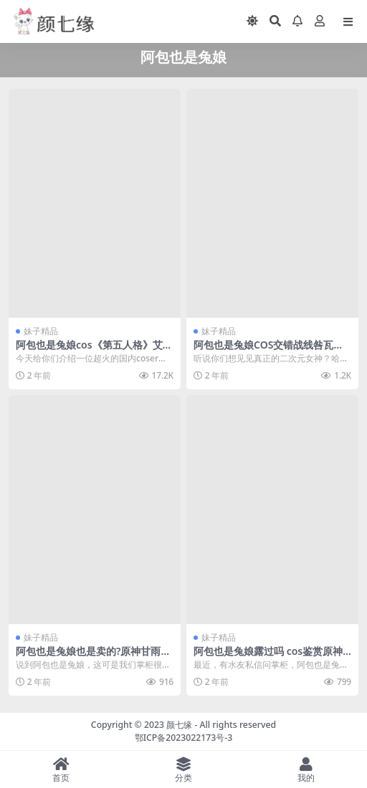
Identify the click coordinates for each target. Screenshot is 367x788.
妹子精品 (41, 331)
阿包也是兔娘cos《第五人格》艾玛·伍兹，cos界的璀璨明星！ (94, 351)
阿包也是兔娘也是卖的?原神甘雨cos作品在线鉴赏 (94, 657)
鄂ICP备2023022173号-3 (184, 737)
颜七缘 (180, 725)
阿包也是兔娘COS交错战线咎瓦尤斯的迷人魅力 (268, 351)
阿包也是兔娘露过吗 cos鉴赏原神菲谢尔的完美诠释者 (268, 657)
